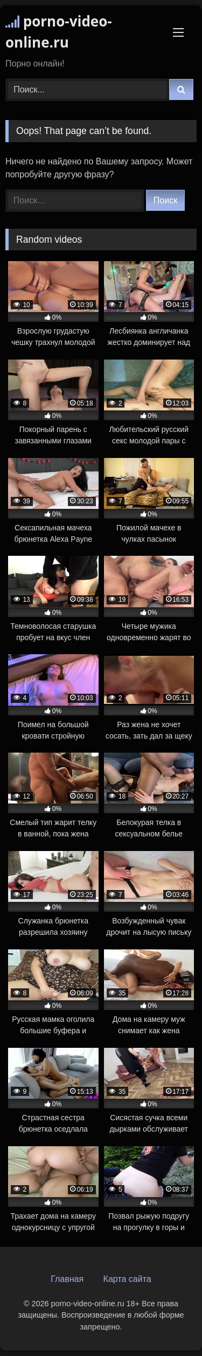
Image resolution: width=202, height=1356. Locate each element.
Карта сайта (127, 1279)
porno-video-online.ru (58, 31)
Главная (67, 1279)
